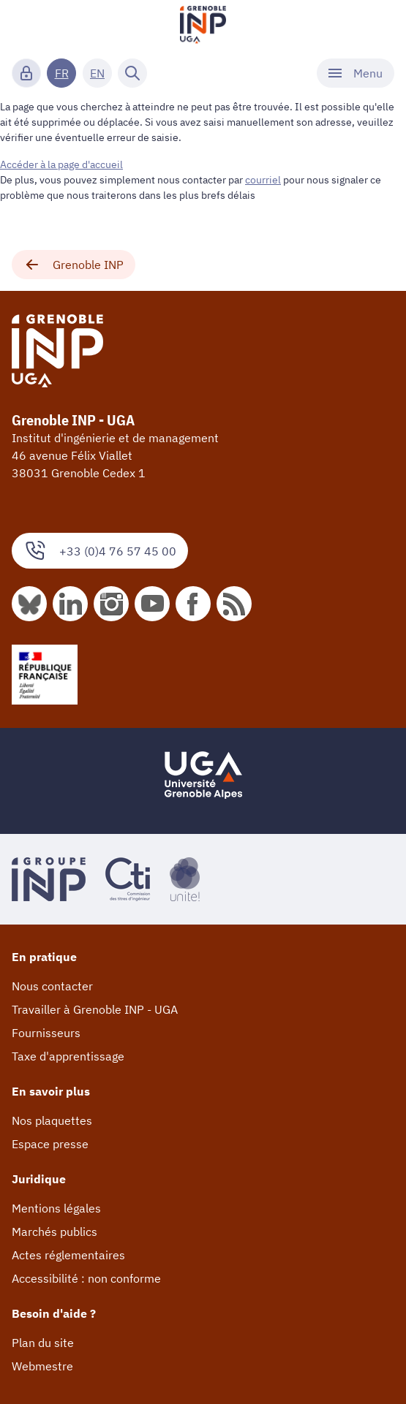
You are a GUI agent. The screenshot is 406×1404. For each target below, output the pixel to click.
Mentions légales (56, 1208)
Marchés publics (54, 1231)
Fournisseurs (46, 1032)
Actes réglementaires (68, 1255)
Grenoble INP (73, 264)
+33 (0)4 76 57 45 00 (99, 551)
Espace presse (50, 1144)
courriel (263, 179)
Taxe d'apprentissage (68, 1056)
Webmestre (42, 1366)
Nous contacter (52, 986)
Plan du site (43, 1342)
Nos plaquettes (52, 1120)
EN (97, 73)
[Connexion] (26, 73)
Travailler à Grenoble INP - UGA (95, 1009)
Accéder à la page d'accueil (61, 164)
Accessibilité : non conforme (86, 1278)
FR (62, 73)
